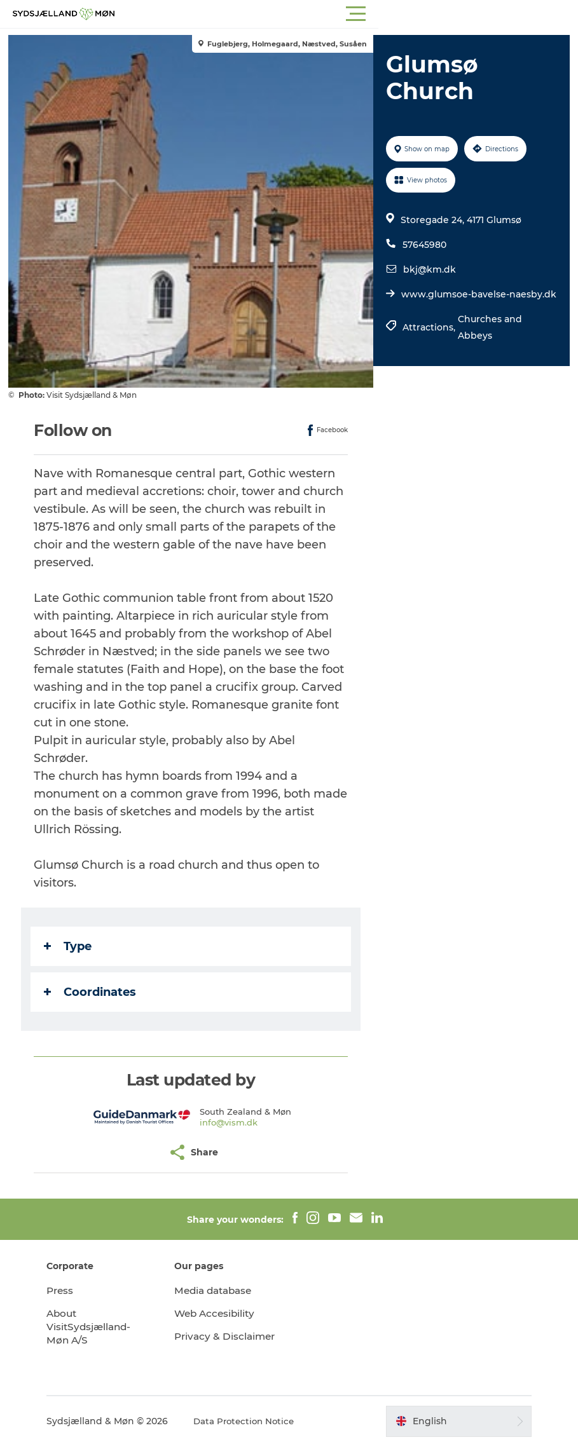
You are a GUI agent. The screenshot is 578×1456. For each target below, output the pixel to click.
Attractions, (429, 344)
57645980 (423, 244)
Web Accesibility (225, 1313)
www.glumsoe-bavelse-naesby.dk (454, 302)
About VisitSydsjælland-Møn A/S (108, 1326)
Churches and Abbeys (489, 344)
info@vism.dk (230, 1122)
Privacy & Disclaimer (210, 1343)
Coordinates (94, 992)
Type (72, 946)
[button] (346, 14)
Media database (224, 1290)
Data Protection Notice (264, 1430)
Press (78, 1290)
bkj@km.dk (428, 269)
